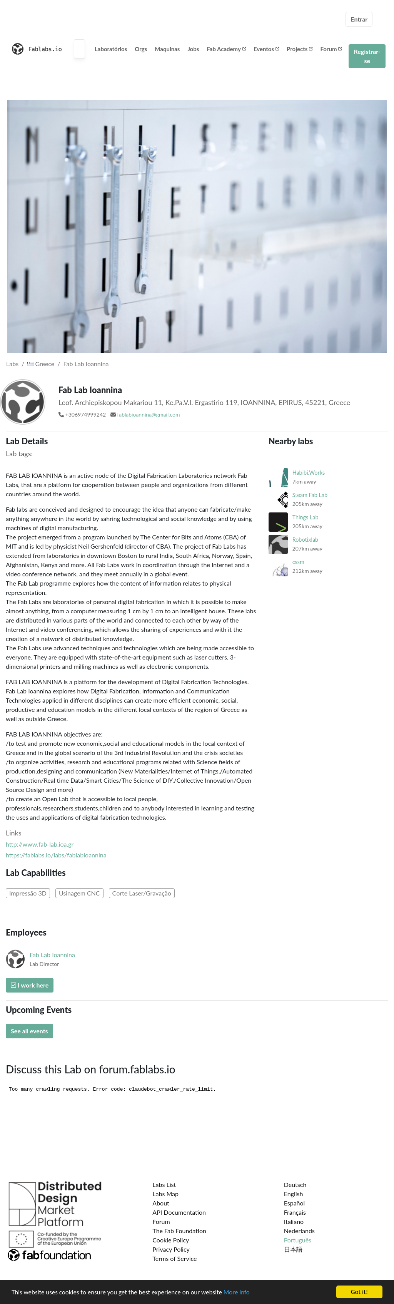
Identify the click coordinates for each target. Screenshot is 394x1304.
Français (295, 1212)
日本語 (293, 1249)
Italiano (294, 1221)
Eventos (266, 48)
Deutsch (295, 1184)
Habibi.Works (308, 472)
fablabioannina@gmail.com (148, 414)
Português (297, 1240)
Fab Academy (226, 48)
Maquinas (167, 48)
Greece (40, 363)
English (293, 1193)
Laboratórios (111, 48)
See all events (29, 1030)
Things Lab (305, 517)
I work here (29, 985)
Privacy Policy (171, 1249)
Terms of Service (174, 1258)
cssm (298, 562)
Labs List (164, 1184)
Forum (331, 48)
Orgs (141, 48)
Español (294, 1203)
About (160, 1203)
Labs (12, 363)
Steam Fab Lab (310, 495)
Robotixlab (305, 539)
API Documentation (179, 1212)
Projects (299, 48)
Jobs (193, 48)
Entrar (359, 19)
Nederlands (299, 1230)
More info (237, 1293)
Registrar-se (367, 56)
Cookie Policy (170, 1240)
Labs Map (165, 1193)
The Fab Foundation (179, 1230)
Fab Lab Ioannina (86, 363)
